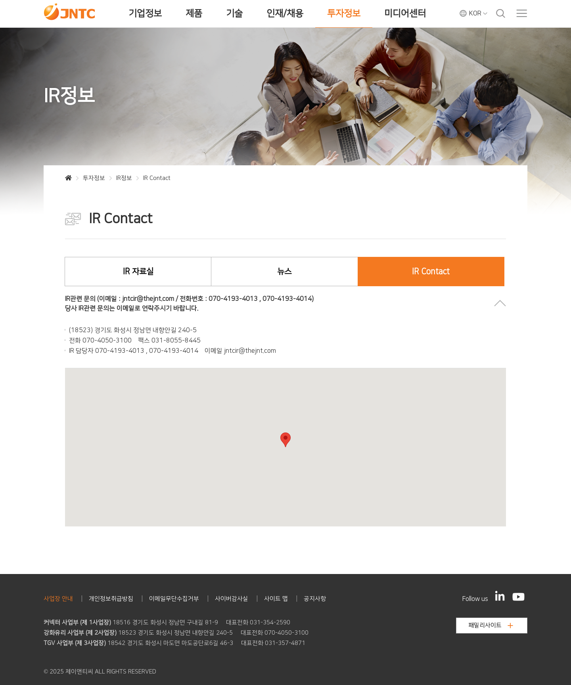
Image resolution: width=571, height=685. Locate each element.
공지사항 (315, 598)
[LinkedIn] (500, 595)
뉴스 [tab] (284, 271)
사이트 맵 (276, 598)
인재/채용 (284, 13)
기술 (234, 13)
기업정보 (145, 13)
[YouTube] (518, 597)
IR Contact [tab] (431, 271)
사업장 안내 (58, 598)
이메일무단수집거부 (174, 598)
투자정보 (343, 13)
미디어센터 (405, 13)
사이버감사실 (231, 598)
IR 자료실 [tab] (138, 271)
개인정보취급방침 (111, 598)
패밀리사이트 (490, 625)
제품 (194, 13)
